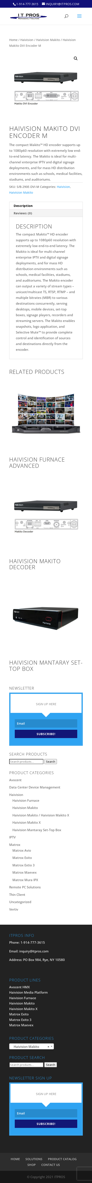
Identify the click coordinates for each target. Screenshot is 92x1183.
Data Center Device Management (34, 787)
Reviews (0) (23, 213)
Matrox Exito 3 (20, 1020)
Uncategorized (20, 902)
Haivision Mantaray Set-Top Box (36, 830)
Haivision (26, 40)
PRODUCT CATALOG (62, 1159)
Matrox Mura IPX (25, 880)
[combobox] (31, 1046)
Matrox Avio (21, 850)
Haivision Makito (48, 40)
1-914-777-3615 (27, 4)
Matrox (14, 844)
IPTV (12, 837)
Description (23, 205)
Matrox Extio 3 (23, 865)
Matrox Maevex (24, 872)
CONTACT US (50, 1165)
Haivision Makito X (26, 822)
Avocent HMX (19, 987)
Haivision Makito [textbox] (30, 1047)
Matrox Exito (22, 857)
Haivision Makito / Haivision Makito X (40, 815)
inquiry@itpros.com (34, 951)
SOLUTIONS (33, 1159)
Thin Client (17, 894)
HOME (15, 1159)
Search (50, 761)
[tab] (46, 205)
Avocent (15, 780)
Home (13, 40)
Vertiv (13, 909)
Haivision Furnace (25, 800)
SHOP (31, 1165)
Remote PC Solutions (25, 887)
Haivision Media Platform (28, 992)
